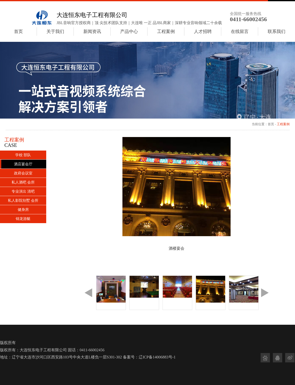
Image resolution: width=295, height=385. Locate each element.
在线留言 (240, 31)
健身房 (23, 210)
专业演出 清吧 (23, 191)
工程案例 (166, 31)
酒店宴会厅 (23, 164)
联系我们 (276, 31)
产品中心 (129, 31)
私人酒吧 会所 (23, 182)
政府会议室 (23, 173)
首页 (18, 31)
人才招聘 (203, 31)
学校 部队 (23, 155)
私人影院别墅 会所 (23, 200)
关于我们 (55, 31)
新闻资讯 (92, 31)
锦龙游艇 (23, 219)
